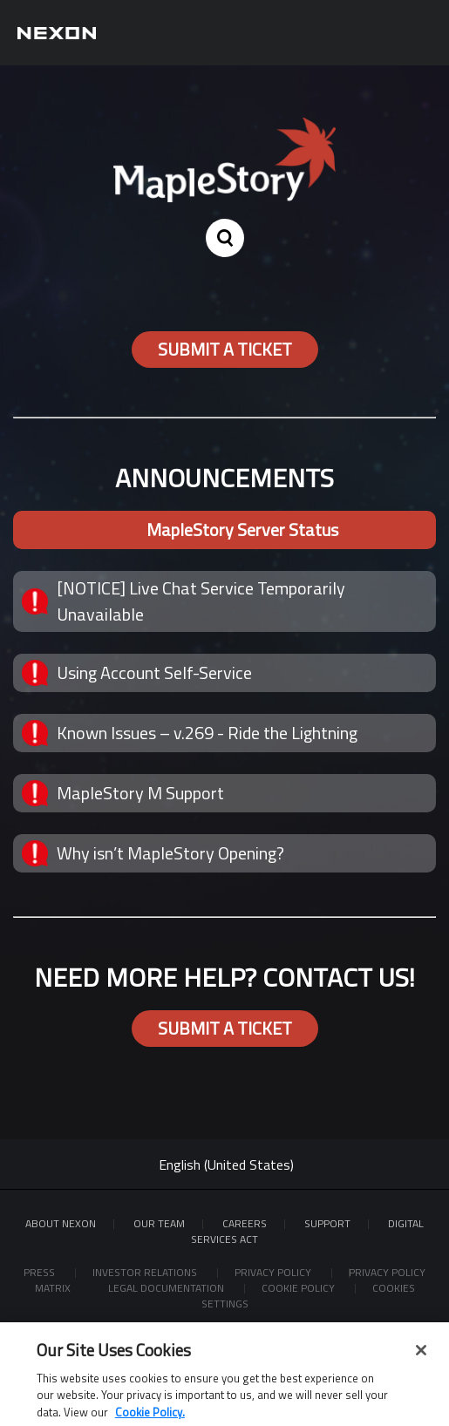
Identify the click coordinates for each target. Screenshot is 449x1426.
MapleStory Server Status (242, 529)
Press (41, 1272)
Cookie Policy (299, 1288)
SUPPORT (327, 1223)
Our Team (159, 1223)
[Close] (421, 1355)
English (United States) (226, 1164)
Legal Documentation (167, 1288)
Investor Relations (146, 1272)
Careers (244, 1223)
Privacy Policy (274, 1272)
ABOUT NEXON (60, 1223)
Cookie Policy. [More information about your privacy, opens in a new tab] (150, 1417)
